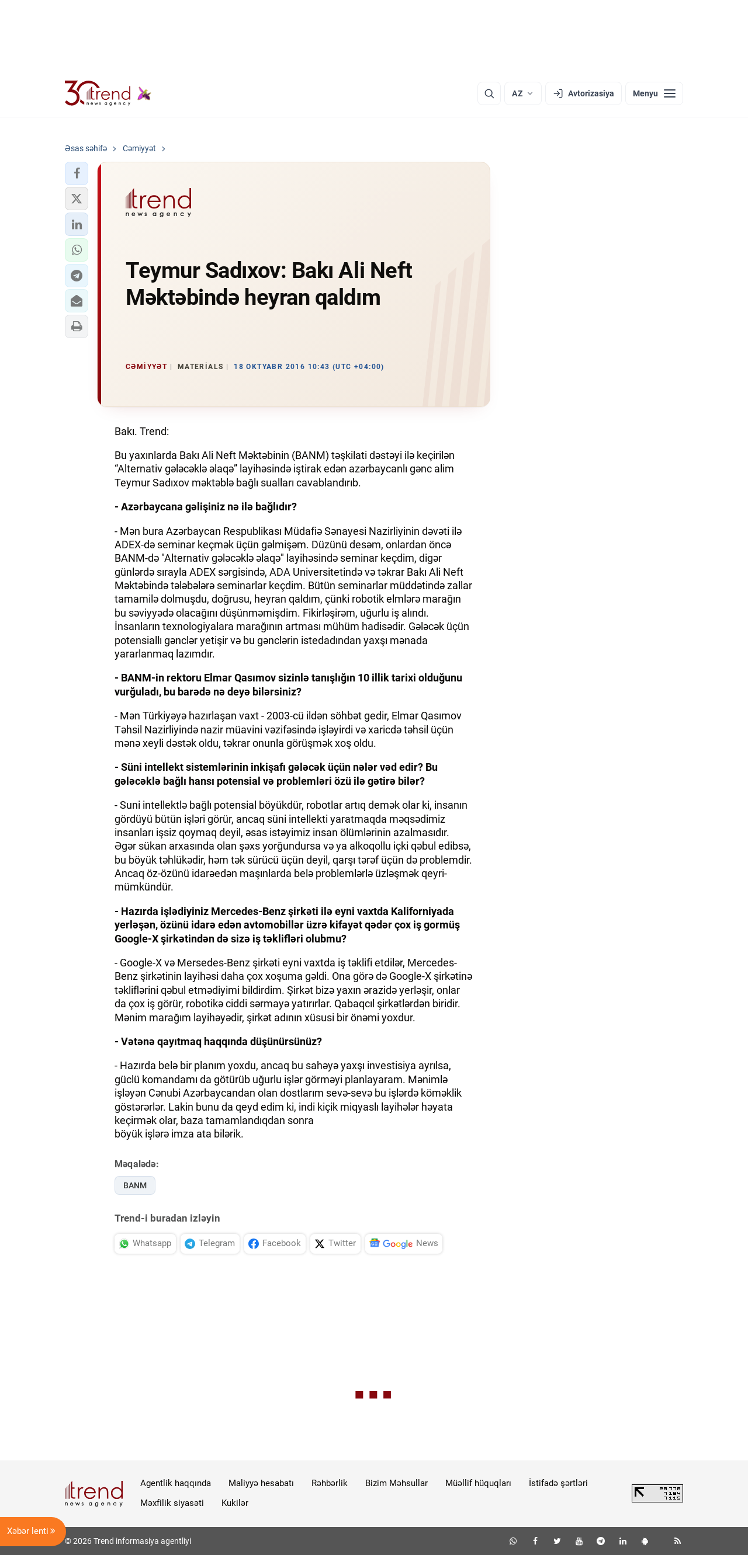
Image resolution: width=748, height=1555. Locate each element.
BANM (135, 1185)
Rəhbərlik (329, 1483)
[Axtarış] (489, 93)
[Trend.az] (108, 93)
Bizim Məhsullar (396, 1483)
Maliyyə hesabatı (261, 1483)
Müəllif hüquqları (478, 1483)
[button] (76, 173)
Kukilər (234, 1503)
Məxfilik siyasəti (172, 1503)
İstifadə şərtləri (558, 1483)
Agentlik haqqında (175, 1483)
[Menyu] (654, 93)
